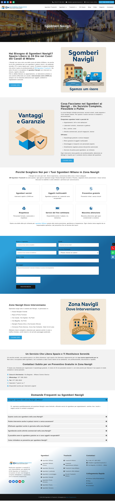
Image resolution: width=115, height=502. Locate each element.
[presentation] (28, 281)
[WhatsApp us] (113, 253)
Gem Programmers (71, 498)
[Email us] (113, 257)
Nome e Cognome (22, 243)
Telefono (19, 250)
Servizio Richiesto (64, 250)
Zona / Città (20, 258)
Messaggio (19, 266)
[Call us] (113, 248)
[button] (106, 2)
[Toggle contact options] (113, 244)
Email (60, 243)
